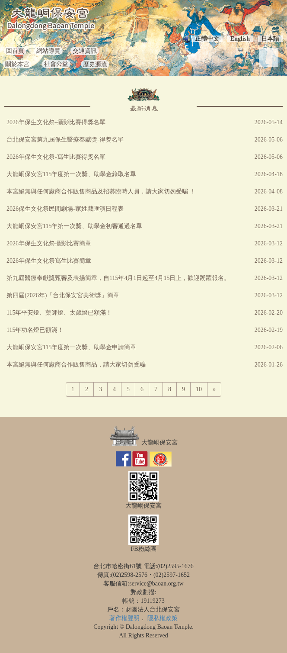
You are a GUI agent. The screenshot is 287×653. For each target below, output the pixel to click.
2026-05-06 (269, 139)
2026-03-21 (269, 209)
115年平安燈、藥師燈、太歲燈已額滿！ (59, 312)
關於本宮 (17, 64)
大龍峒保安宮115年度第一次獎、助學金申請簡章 (71, 347)
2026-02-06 (269, 347)
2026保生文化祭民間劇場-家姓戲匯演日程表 (65, 209)
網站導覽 (48, 51)
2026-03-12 (269, 243)
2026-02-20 (269, 312)
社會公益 (56, 64)
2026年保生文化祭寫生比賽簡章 (48, 260)
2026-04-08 (269, 191)
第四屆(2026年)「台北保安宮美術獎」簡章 (62, 295)
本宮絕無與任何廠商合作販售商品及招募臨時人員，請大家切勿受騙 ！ (101, 191)
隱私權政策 (162, 618)
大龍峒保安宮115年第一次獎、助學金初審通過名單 (74, 226)
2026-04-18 (269, 174)
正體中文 (207, 38)
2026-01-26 (269, 364)
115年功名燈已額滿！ (35, 330)
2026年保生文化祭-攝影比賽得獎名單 (55, 122)
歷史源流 (95, 64)
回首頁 (15, 51)
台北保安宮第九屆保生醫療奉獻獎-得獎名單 (65, 139)
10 (199, 389)
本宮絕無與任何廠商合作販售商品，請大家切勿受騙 (76, 364)
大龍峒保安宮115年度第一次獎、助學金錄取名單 (71, 174)
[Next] (214, 389)
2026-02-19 (269, 330)
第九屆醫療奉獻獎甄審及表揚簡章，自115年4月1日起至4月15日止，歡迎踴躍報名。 (118, 278)
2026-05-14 (269, 122)
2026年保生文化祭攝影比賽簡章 (48, 243)
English (240, 38)
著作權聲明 (124, 618)
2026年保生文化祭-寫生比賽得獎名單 (55, 157)
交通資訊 (85, 51)
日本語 (270, 38)
